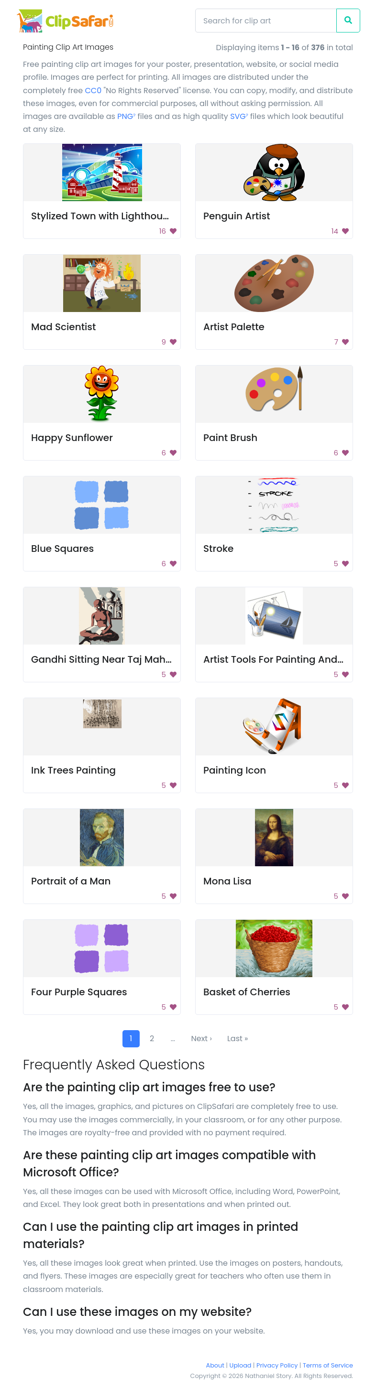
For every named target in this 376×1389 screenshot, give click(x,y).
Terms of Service (328, 1365)
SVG (239, 116)
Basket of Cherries (246, 992)
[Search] (266, 20)
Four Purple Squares (79, 992)
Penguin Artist (236, 216)
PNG (126, 116)
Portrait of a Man (71, 881)
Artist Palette (234, 327)
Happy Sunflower (72, 437)
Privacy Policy (277, 1365)
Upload (241, 1365)
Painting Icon (234, 770)
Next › (201, 1038)
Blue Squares (62, 548)
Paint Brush (230, 437)
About (215, 1365)
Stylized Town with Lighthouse (102, 216)
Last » (237, 1038)
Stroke (218, 548)
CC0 (93, 90)
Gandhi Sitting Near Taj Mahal (103, 659)
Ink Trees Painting (73, 770)
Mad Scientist (63, 327)
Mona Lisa (227, 881)
